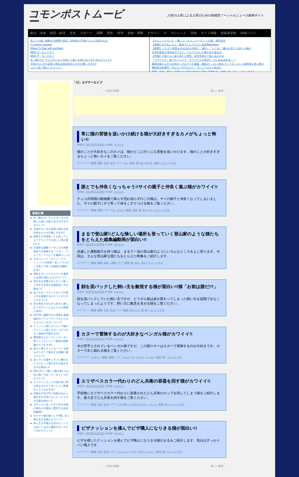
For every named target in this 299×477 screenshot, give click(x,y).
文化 (73, 33)
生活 (112, 162)
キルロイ (119, 144)
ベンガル (150, 357)
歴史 (110, 33)
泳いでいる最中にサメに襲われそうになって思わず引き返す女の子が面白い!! (50, 363)
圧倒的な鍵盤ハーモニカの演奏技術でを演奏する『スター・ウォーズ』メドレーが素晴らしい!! (51, 251)
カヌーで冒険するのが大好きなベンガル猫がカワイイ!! (136, 333)
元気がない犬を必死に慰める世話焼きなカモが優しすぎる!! (63, 63)
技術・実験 (135, 33)
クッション (123, 451)
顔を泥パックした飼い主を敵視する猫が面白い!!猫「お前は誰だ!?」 (149, 286)
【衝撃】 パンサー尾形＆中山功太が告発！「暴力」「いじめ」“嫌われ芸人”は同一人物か (201, 48)
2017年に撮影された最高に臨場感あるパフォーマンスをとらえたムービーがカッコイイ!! (51, 318)
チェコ (121, 210)
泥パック (135, 310)
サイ (113, 210)
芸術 (194, 33)
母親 (134, 210)
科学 (120, 33)
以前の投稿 (111, 90)
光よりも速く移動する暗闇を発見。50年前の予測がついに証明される (69, 40)
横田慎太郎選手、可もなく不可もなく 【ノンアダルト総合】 (187, 67)
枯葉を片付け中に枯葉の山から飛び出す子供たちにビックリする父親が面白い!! (50, 397)
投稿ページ (248, 33)
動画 (132, 162)
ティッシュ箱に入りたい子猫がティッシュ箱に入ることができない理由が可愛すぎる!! (50, 330)
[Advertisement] (149, 105)
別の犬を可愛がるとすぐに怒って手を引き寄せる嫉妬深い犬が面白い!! (50, 285)
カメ (125, 162)
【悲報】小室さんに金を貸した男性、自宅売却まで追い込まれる (188, 56)
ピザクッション (146, 451)
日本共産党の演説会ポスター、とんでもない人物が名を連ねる (187, 52)
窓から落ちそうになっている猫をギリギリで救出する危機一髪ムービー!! (50, 352)
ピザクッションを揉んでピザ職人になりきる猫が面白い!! (139, 428)
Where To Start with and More (46, 48)
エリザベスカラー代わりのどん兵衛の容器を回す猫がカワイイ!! (145, 381)
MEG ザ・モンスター (42, 52)
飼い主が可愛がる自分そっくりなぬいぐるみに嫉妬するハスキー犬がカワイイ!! (50, 427)
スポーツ (86, 33)
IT (165, 33)
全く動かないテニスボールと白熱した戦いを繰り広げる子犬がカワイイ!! (71, 60)
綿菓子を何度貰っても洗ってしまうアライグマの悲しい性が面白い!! (50, 240)
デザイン (153, 33)
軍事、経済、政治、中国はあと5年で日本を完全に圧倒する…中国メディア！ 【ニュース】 (203, 71)
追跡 (156, 162)
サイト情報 (209, 33)
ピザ (133, 451)
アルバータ (128, 357)
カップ (153, 404)
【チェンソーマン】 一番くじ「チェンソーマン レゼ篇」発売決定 (188, 40)
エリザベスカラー (138, 404)
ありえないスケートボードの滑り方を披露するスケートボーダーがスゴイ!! (50, 296)
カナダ (139, 357)
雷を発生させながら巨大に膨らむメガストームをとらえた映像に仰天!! (50, 307)
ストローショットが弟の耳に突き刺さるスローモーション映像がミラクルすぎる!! (50, 386)
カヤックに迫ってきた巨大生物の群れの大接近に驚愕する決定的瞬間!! (50, 408)
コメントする (168, 162)
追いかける (146, 162)
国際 (100, 33)
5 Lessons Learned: (41, 44)
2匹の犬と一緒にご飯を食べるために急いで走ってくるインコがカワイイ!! (51, 374)
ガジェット (178, 33)
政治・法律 (38, 33)
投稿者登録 (228, 33)
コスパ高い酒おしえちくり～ (46, 67)
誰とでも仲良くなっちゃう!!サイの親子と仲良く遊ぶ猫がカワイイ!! (149, 186)
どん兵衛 (122, 404)
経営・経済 (57, 33)
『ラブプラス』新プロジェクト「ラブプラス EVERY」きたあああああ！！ (194, 60)
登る (137, 262)
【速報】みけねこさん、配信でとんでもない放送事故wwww (185, 44)
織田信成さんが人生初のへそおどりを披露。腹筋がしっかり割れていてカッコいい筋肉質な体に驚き (208, 63)
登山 (143, 262)
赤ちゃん (147, 210)
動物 (93, 162)
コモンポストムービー (75, 17)
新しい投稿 (218, 90)
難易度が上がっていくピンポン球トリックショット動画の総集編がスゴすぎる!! (50, 341)
